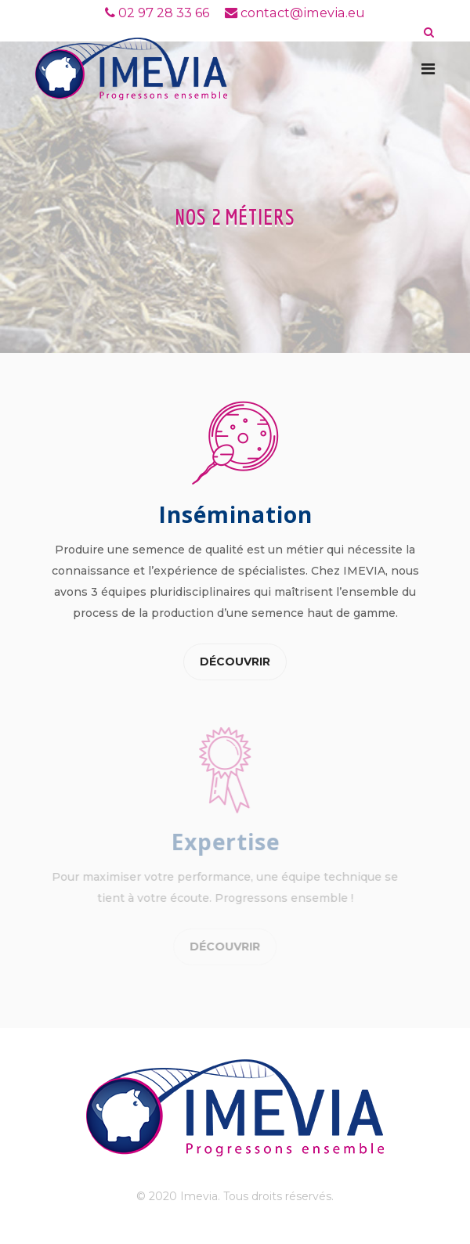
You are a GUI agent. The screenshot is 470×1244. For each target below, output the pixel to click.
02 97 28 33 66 (163, 12)
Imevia (199, 1196)
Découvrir (235, 661)
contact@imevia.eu (302, 12)
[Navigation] (428, 69)
